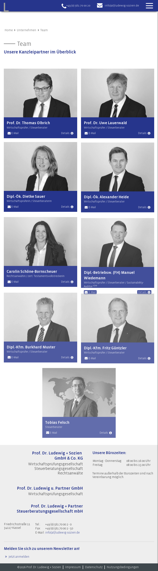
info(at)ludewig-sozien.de (122, 5)
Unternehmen (26, 30)
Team (44, 30)
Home (9, 30)
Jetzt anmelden (18, 556)
